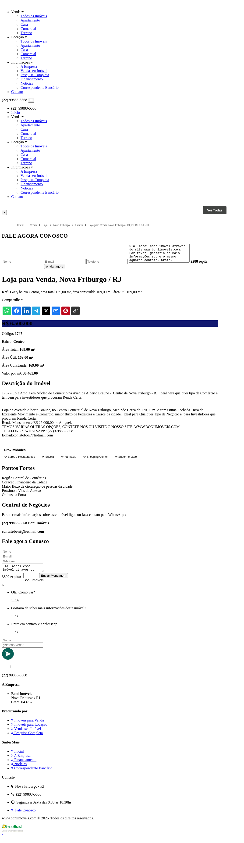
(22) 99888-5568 (14, 100)
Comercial (28, 29)
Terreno (26, 33)
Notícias (27, 83)
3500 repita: (11, 582)
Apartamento (30, 20)
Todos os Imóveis (34, 16)
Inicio (15, 112)
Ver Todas (215, 210)
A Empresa (29, 66)
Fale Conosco (23, 815)
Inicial (17, 756)
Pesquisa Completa (35, 75)
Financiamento (32, 79)
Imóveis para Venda (27, 725)
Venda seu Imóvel (34, 71)
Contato (17, 92)
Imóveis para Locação (29, 729)
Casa (24, 24)
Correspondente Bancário (40, 87)
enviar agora (54, 270)
